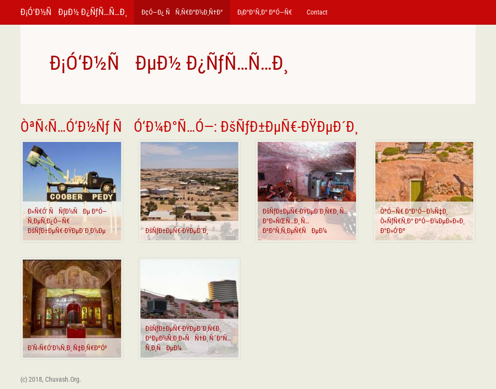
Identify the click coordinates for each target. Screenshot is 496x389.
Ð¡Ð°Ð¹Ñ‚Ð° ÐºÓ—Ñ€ (264, 12)
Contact (317, 12)
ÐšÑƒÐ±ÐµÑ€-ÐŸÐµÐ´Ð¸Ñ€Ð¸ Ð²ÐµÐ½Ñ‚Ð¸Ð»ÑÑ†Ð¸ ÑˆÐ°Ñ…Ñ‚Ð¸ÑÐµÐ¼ (188, 338)
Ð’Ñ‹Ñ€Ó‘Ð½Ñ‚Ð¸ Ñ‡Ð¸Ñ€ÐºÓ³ (67, 348)
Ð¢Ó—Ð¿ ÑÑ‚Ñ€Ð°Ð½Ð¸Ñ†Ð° (182, 12)
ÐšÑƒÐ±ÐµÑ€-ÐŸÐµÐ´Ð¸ (176, 230)
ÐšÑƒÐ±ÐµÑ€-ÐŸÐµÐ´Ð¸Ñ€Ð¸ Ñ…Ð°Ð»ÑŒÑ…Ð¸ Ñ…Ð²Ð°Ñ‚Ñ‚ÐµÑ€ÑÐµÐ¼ (305, 220)
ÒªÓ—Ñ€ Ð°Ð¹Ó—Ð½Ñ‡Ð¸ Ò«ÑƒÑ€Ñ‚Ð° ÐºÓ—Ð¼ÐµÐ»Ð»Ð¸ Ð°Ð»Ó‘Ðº (422, 220)
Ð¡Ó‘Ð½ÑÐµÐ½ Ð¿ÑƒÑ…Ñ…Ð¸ (73, 12)
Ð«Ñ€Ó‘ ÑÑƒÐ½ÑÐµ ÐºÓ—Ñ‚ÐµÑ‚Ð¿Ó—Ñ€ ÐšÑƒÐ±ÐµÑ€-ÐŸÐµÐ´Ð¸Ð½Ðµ (67, 220)
